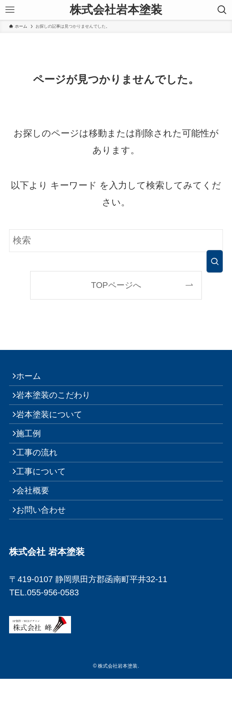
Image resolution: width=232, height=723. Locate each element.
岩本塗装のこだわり (59, 403)
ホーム (34, 378)
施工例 (34, 452)
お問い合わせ (46, 551)
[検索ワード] (116, 240)
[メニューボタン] (10, 10)
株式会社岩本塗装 (116, 10)
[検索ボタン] (222, 10)
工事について (46, 502)
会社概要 (38, 526)
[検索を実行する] (214, 261)
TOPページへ (116, 285)
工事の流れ (42, 477)
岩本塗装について (55, 428)
